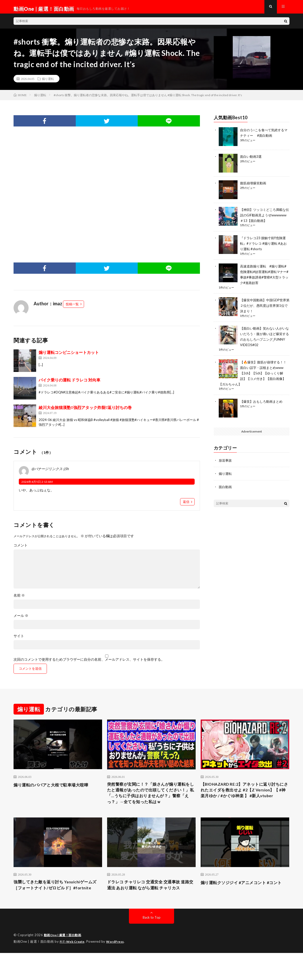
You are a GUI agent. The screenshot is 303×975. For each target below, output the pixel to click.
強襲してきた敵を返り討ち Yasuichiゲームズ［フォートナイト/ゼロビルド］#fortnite (58, 903)
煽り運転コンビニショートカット (69, 356)
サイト (19, 640)
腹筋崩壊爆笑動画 (254, 187)
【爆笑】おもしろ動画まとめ (263, 401)
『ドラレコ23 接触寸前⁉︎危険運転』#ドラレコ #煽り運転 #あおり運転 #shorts (264, 246)
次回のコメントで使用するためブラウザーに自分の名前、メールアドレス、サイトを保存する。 (89, 663)
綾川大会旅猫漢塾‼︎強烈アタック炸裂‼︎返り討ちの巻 (85, 411)
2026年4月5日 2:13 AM (37, 486)
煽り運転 (48, 82)
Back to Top (151, 940)
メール (21, 619)
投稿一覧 (72, 308)
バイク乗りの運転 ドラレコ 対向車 (69, 383)
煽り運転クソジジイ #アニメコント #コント (244, 900)
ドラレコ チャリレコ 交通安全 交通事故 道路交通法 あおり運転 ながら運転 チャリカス (150, 903)
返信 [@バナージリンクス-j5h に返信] (186, 506)
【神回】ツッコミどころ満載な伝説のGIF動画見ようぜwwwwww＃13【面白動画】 (264, 218)
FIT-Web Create (73, 964)
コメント (21, 549)
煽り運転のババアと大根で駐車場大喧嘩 (55, 788)
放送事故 (226, 460)
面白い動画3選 (251, 160)
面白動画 (226, 486)
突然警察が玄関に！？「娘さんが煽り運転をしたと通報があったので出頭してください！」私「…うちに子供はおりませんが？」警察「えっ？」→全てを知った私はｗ (151, 802)
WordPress (118, 964)
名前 (19, 599)
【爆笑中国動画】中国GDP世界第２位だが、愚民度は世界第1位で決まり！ (264, 307)
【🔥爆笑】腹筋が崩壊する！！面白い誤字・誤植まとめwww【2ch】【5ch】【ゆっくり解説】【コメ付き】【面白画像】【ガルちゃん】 (254, 373)
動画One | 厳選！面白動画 (64, 957)
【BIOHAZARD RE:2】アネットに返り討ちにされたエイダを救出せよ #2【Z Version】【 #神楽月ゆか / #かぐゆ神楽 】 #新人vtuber (244, 799)
